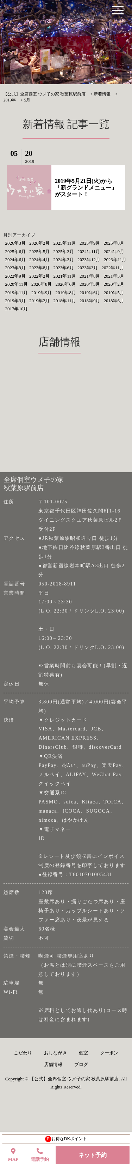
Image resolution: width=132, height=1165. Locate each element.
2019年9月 (41, 292)
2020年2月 (113, 284)
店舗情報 (53, 1064)
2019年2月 (39, 300)
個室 (83, 1053)
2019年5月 (113, 292)
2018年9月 (90, 300)
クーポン (109, 1053)
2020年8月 (41, 284)
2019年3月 (15, 300)
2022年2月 (39, 276)
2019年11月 (16, 292)
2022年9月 (15, 276)
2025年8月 (113, 243)
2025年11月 (64, 243)
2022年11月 (112, 267)
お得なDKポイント (66, 1139)
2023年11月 (115, 259)
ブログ (81, 1064)
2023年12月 (88, 259)
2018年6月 (113, 300)
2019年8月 (65, 292)
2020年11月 (16, 284)
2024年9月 (113, 251)
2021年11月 (64, 276)
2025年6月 (15, 251)
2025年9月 (90, 243)
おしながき (55, 1053)
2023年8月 (39, 267)
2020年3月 (90, 284)
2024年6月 (15, 259)
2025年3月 (63, 251)
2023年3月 (87, 267)
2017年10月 (16, 308)
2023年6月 (63, 267)
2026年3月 (15, 243)
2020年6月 (65, 284)
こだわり (23, 1053)
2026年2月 (39, 243)
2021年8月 (90, 276)
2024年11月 (88, 251)
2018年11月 (64, 300)
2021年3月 (113, 276)
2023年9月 (15, 267)
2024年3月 (63, 259)
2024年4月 (39, 259)
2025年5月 (39, 251)
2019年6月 (90, 292)
